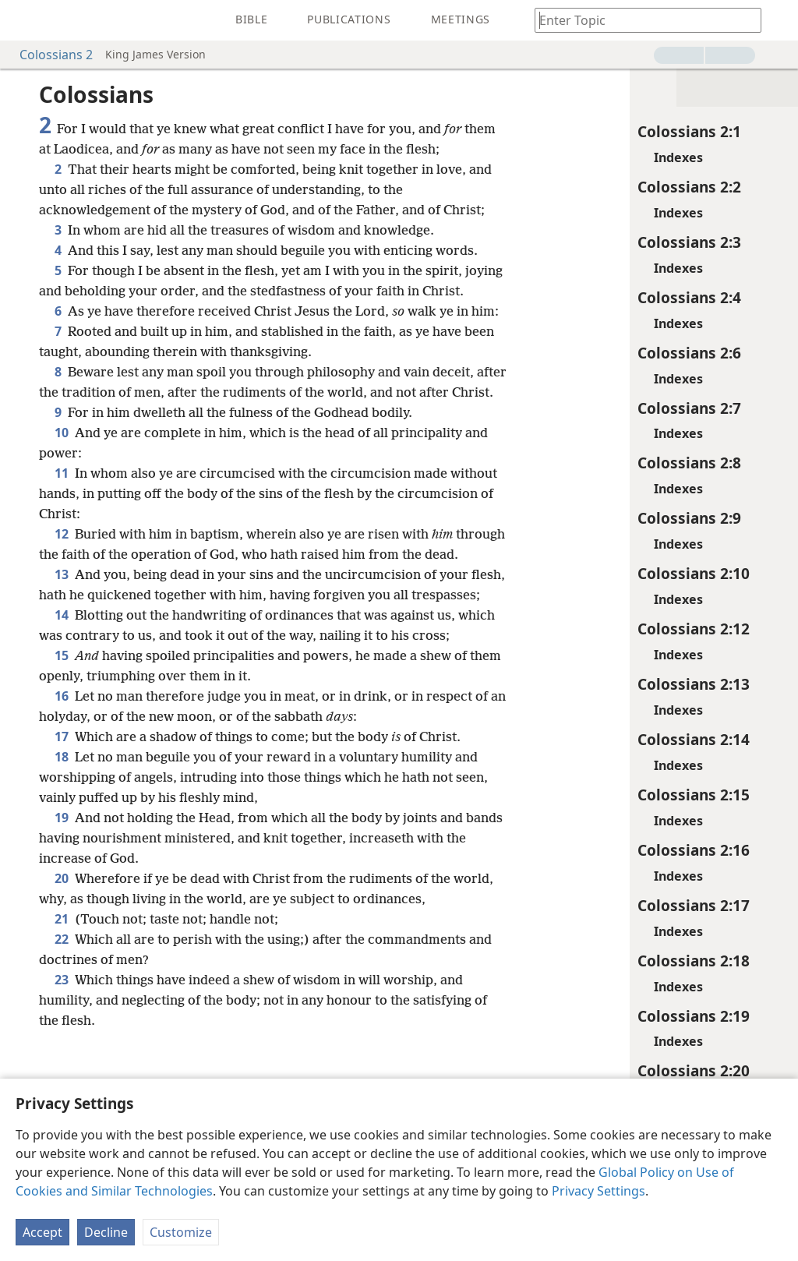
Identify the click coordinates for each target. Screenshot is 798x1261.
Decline (106, 1232)
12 (61, 594)
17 (61, 858)
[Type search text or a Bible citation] (640, 20)
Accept (42, 1232)
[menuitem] (23, 20)
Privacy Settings (598, 1190)
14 (61, 716)
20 (61, 999)
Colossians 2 (48, 54)
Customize (181, 1232)
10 (61, 493)
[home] (23, 20)
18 (61, 878)
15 (61, 777)
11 (61, 533)
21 (61, 1040)
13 (61, 655)
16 (61, 817)
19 (61, 939)
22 (61, 1060)
